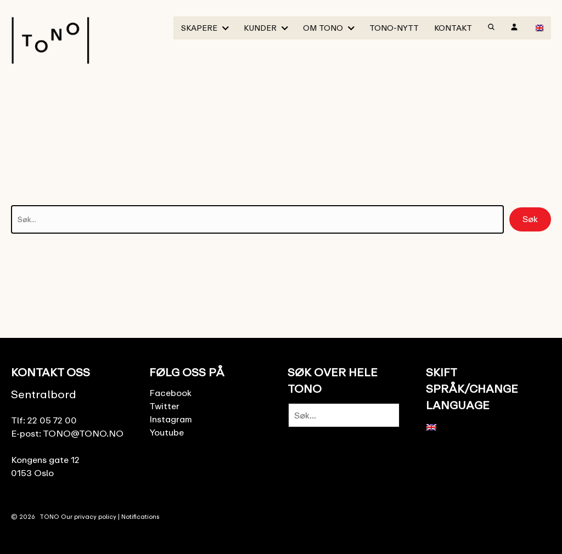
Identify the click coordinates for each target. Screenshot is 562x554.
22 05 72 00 (52, 420)
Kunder (260, 27)
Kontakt (453, 27)
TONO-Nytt (394, 27)
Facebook (170, 392)
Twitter (164, 405)
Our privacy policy (88, 516)
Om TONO (323, 27)
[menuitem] (539, 27)
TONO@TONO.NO (83, 433)
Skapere (199, 27)
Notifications (140, 516)
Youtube (166, 432)
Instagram (170, 419)
